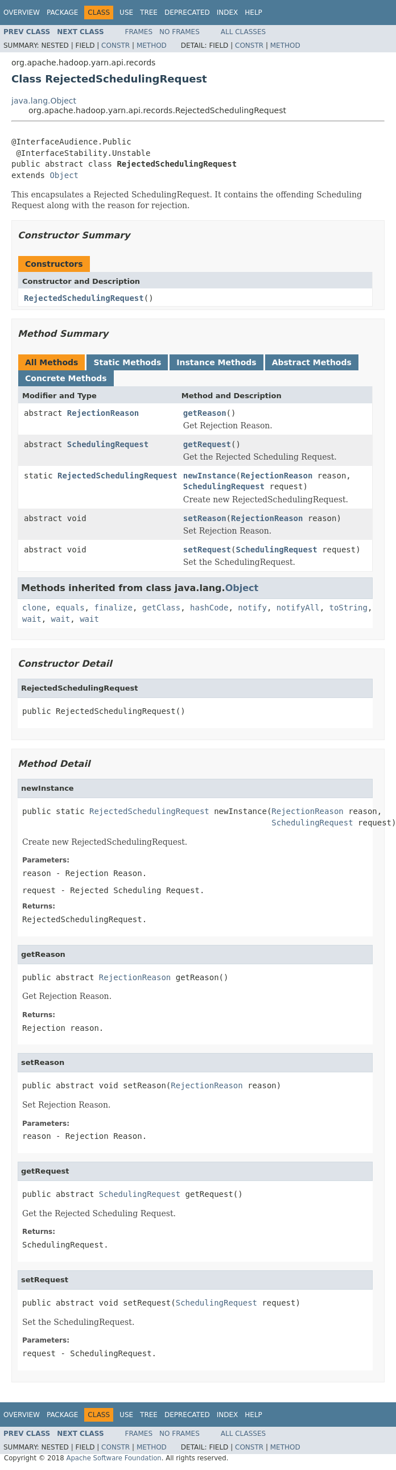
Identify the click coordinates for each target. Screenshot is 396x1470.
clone (34, 607)
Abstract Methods (312, 362)
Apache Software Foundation (113, 1458)
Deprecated (187, 12)
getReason (204, 413)
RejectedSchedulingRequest (84, 298)
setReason (204, 518)
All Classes (243, 32)
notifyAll (298, 607)
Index (227, 12)
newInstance (209, 475)
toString (348, 607)
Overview (21, 12)
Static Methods (127, 362)
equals (70, 607)
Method (152, 45)
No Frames (179, 32)
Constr (115, 45)
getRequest (207, 444)
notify (252, 607)
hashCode (209, 607)
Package (62, 12)
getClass (161, 607)
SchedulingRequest (107, 444)
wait (32, 618)
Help (253, 12)
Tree (149, 12)
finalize (113, 607)
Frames (139, 32)
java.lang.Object (43, 100)
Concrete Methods (66, 378)
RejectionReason (103, 413)
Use (126, 12)
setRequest (207, 549)
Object (64, 175)
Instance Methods (216, 362)
